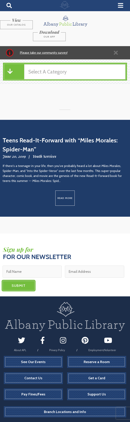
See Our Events (33, 350)
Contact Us (33, 366)
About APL (20, 338)
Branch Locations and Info (65, 399)
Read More (65, 185)
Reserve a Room (97, 350)
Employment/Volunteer (102, 338)
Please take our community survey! (43, 40)
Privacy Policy (57, 338)
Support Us (96, 382)
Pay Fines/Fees (33, 382)
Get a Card (96, 366)
